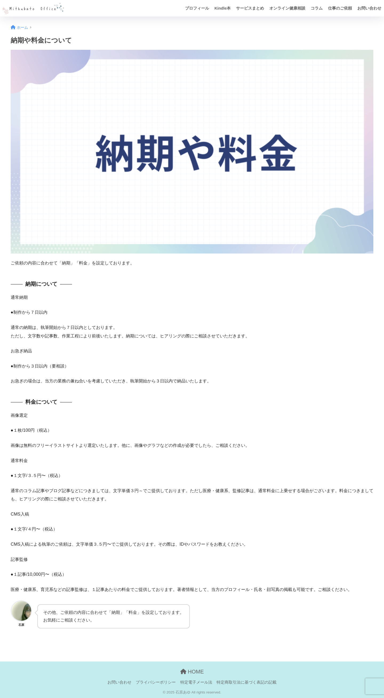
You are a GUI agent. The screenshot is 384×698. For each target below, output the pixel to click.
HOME (192, 672)
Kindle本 (222, 8)
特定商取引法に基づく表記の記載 (247, 682)
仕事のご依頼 (340, 8)
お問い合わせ (369, 8)
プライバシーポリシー (156, 682)
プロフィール (197, 8)
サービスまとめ (250, 8)
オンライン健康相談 (287, 8)
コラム (317, 8)
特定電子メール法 (196, 682)
